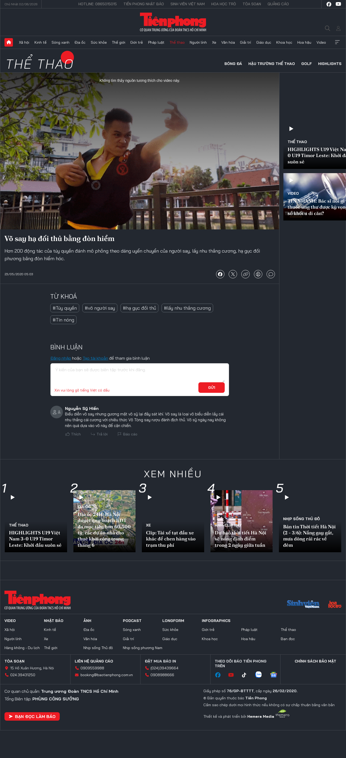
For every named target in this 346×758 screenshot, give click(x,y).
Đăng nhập (60, 358)
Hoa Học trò (223, 4)
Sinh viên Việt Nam (188, 4)
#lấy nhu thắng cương (187, 308)
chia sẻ (220, 274)
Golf (306, 63)
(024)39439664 (164, 668)
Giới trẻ (136, 42)
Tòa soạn (252, 4)
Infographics (216, 620)
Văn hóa (228, 42)
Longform (173, 620)
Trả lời (102, 434)
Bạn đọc (288, 638)
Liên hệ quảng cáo (94, 661)
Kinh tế (40, 42)
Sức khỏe (99, 42)
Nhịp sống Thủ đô (301, 518)
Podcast (132, 620)
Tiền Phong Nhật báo (143, 4)
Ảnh (87, 620)
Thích (76, 434)
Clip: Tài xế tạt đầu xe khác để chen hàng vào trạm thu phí (170, 539)
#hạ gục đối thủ (139, 308)
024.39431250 (22, 674)
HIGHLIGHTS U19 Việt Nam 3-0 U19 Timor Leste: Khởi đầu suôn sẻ (35, 539)
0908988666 (162, 674)
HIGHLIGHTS (330, 63)
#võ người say (100, 308)
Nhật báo (53, 620)
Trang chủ (8, 42)
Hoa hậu (304, 42)
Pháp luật (156, 42)
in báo (258, 274)
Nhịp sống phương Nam (142, 647)
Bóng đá (233, 63)
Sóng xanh (60, 42)
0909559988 (92, 668)
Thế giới (118, 42)
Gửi (211, 387)
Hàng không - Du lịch (22, 647)
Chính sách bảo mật (315, 661)
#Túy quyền (65, 308)
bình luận (270, 274)
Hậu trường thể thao (271, 63)
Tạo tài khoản (95, 358)
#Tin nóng (63, 320)
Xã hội (24, 42)
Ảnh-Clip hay (228, 525)
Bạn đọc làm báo (32, 716)
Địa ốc (80, 42)
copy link (245, 274)
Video (321, 42)
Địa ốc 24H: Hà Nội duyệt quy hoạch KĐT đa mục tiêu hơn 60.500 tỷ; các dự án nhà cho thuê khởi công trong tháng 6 (104, 529)
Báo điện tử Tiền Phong (173, 22)
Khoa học (284, 42)
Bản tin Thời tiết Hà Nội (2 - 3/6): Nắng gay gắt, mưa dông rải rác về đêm (309, 536)
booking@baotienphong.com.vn (107, 674)
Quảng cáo (278, 4)
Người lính (198, 42)
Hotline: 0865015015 (97, 4)
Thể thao (177, 42)
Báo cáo (130, 434)
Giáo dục (263, 42)
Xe (214, 42)
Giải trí (245, 42)
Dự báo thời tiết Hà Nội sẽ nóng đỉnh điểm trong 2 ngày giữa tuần (240, 539)
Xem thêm (337, 42)
